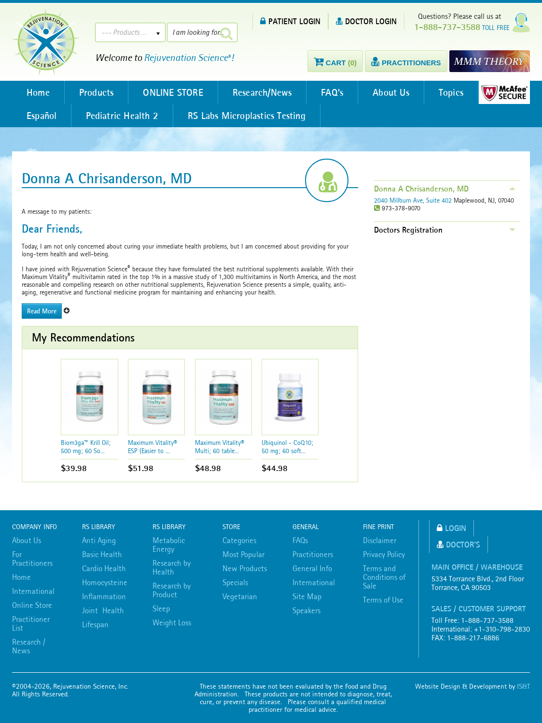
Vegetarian (239, 596)
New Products (244, 568)
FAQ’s (332, 92)
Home (38, 92)
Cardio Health (104, 568)
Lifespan (95, 624)
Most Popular (243, 554)
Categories (239, 540)
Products (96, 92)
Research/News (262, 92)
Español (41, 115)
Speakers (306, 610)
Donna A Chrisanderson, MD (421, 188)
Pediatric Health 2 (122, 115)
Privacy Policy (384, 554)
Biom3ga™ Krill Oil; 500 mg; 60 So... (86, 447)
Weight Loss (172, 622)
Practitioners (312, 554)
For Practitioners (32, 558)
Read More (41, 311)
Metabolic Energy (169, 544)
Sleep (161, 608)
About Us (391, 92)
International (33, 591)
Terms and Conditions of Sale (384, 577)
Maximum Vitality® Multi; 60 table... (219, 447)
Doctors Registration (408, 230)
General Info (312, 568)
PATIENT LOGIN (290, 21)
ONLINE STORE (173, 92)
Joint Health (103, 610)
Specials (235, 582)
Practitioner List (31, 623)
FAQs (300, 540)
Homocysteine (104, 582)
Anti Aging (99, 540)
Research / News (28, 646)
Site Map (306, 596)
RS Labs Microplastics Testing (247, 115)
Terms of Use (383, 599)
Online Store (32, 605)
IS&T (523, 686)
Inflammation (104, 596)
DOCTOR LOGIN (366, 21)
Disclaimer (379, 540)
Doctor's (458, 544)
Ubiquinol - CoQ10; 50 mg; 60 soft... (287, 447)
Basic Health (102, 554)
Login (451, 528)
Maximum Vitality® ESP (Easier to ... (152, 447)
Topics (451, 92)
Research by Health (172, 567)
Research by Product (172, 590)
